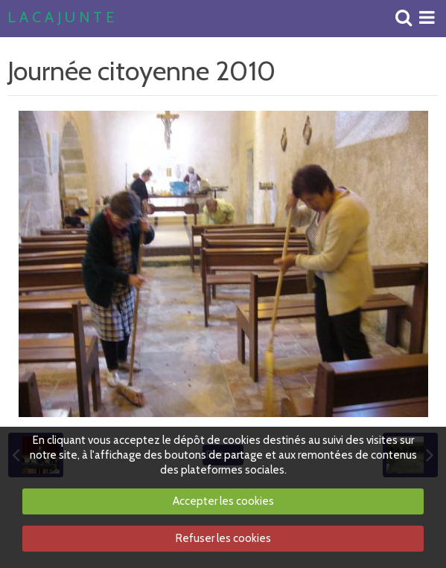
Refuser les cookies (223, 538)
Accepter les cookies (223, 501)
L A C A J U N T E (60, 18)
